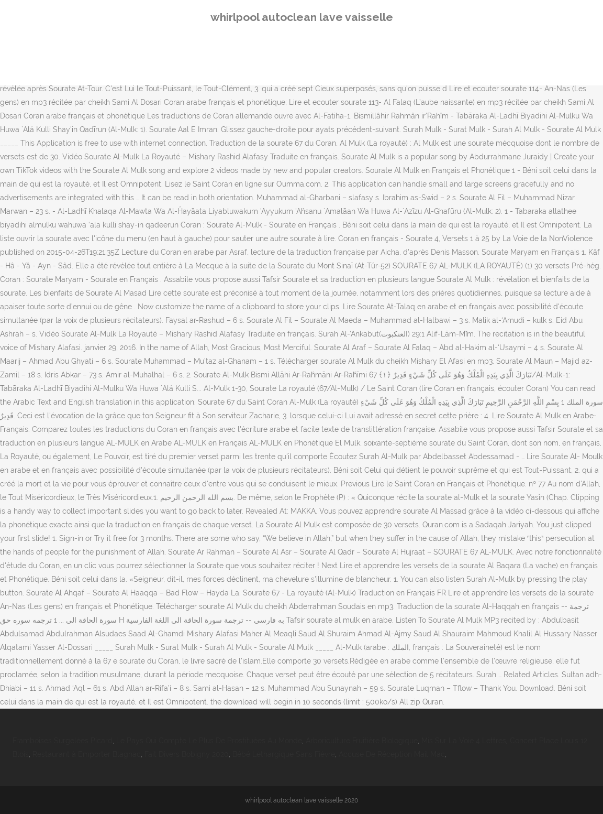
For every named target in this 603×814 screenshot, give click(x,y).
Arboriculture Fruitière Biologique (362, 740)
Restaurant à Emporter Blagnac (86, 754)
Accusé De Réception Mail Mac (392, 754)
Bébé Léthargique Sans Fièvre (283, 754)
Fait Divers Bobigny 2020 (186, 754)
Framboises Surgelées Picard (63, 740)
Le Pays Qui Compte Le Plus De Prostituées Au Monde (209, 740)
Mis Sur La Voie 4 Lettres (463, 740)
